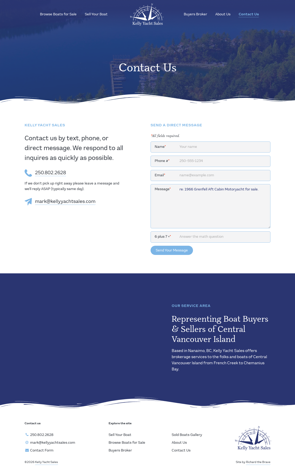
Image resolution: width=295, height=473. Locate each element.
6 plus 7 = (163, 237)
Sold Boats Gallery (187, 435)
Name (160, 147)
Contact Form (41, 451)
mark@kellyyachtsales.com (65, 201)
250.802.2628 (50, 173)
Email (160, 175)
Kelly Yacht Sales (46, 462)
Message (163, 189)
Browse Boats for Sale (58, 14)
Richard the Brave (258, 462)
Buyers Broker (195, 14)
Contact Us (249, 14)
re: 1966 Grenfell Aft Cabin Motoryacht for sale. (210, 206)
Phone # (162, 161)
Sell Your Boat (96, 14)
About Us (222, 14)
